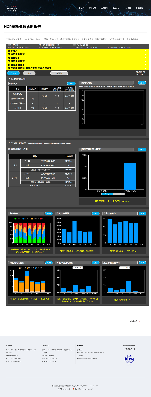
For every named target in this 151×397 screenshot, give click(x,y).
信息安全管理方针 (129, 345)
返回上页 (134, 321)
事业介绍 (92, 8)
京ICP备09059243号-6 (64, 389)
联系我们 (139, 8)
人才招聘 (127, 8)
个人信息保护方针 (129, 349)
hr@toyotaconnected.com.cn (87, 358)
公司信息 (80, 8)
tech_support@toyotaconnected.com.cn (90, 353)
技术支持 (115, 8)
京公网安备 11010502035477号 (84, 389)
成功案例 (104, 8)
